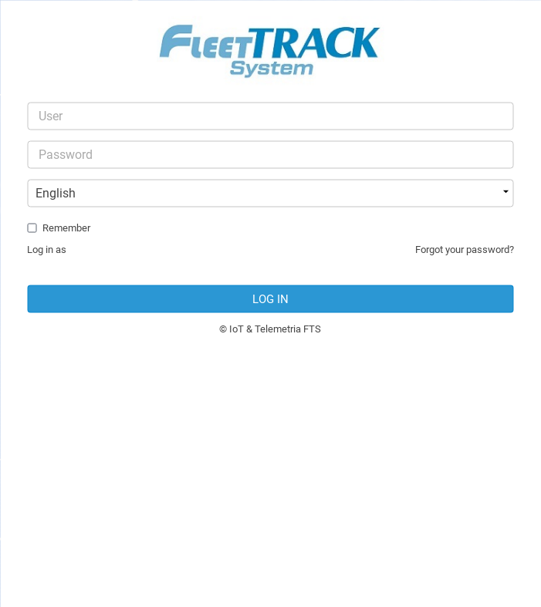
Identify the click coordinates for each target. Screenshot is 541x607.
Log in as (46, 249)
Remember (66, 228)
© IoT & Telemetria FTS (270, 329)
